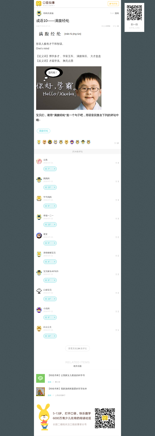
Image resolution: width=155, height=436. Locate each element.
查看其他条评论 (77, 348)
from (112, 13)
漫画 (49, 382)
